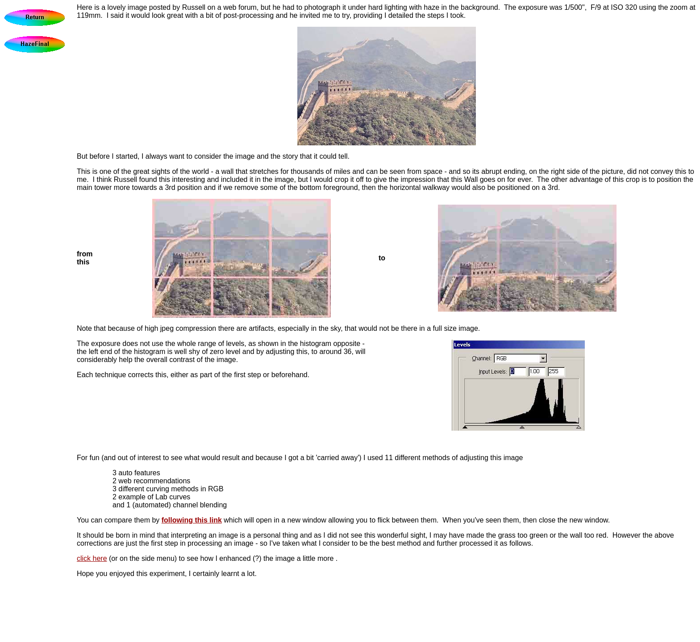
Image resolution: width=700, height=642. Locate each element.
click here (92, 558)
